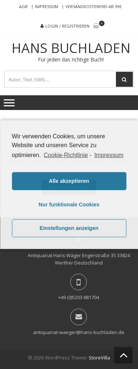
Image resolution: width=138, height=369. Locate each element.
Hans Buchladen (71, 48)
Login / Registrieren (67, 26)
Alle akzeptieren (69, 181)
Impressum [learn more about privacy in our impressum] (108, 155)
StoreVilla (99, 357)
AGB (23, 6)
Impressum (46, 6)
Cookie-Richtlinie (66, 155)
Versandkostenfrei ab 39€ (93, 6)
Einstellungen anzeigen (69, 228)
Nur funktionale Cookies (69, 204)
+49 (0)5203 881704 (78, 297)
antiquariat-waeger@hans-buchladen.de (78, 332)
